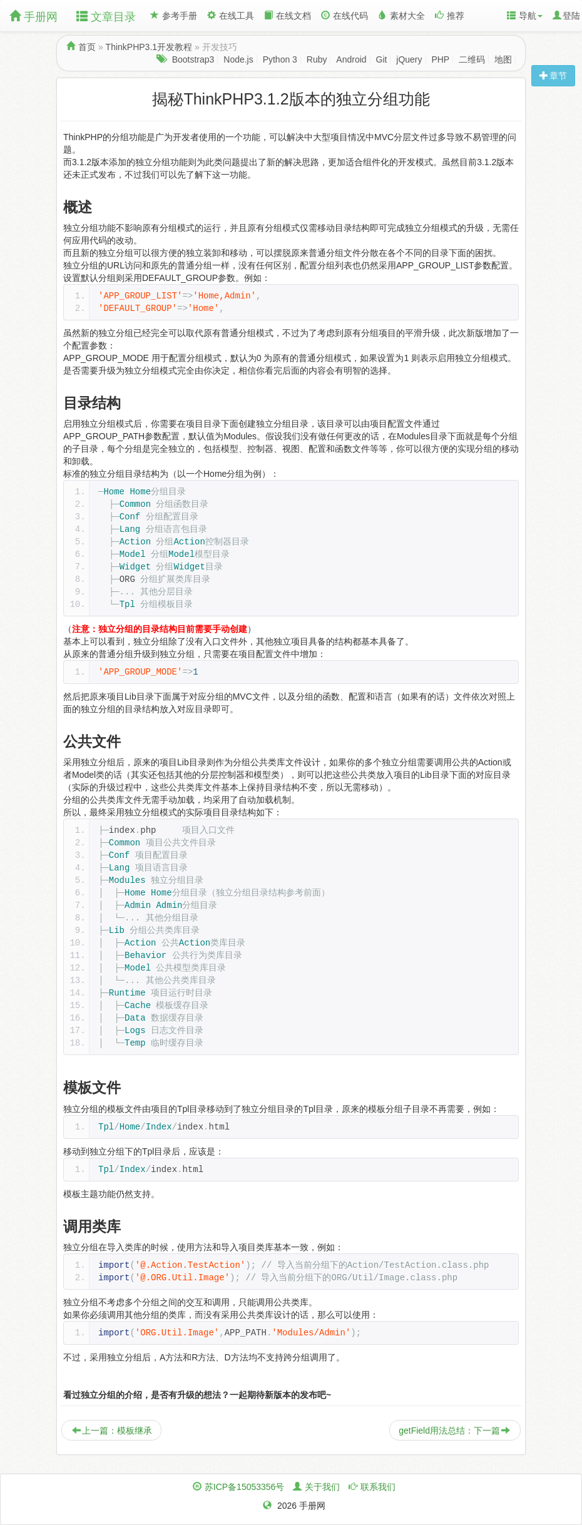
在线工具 (230, 16)
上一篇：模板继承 (112, 1431)
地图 (503, 59)
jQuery (409, 59)
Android (351, 59)
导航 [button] (525, 16)
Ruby (317, 59)
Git (381, 59)
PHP (440, 59)
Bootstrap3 (193, 59)
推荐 (449, 16)
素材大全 (401, 16)
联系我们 (378, 1487)
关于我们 (322, 1487)
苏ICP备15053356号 (245, 1487)
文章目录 (106, 16)
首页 (87, 47)
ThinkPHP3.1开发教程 (149, 47)
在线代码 (344, 16)
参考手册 (173, 16)
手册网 (33, 16)
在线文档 (287, 16)
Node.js (238, 59)
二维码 (472, 59)
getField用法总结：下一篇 (454, 1431)
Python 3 (280, 59)
